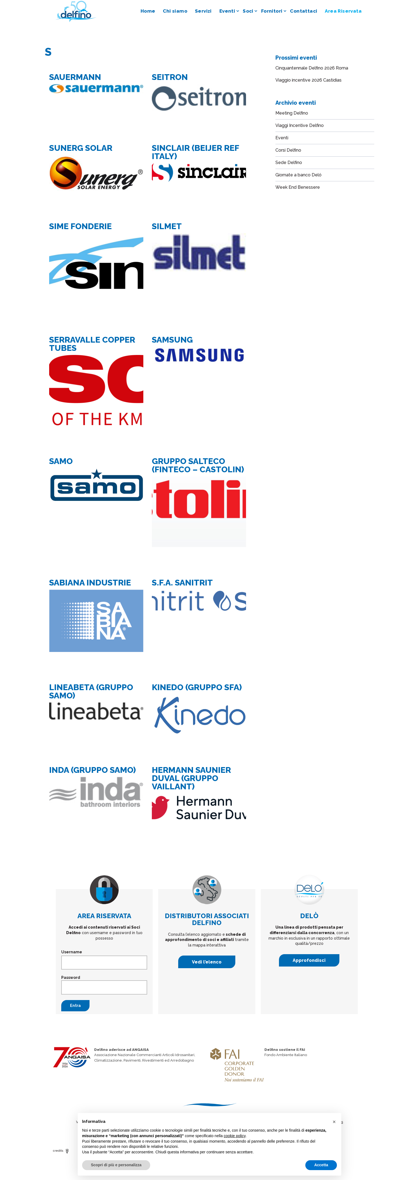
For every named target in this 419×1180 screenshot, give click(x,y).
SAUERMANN (75, 77)
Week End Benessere (297, 187)
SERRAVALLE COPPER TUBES (92, 344)
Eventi (281, 137)
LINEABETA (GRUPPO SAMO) (91, 691)
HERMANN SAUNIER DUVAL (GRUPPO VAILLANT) (191, 778)
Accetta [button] (321, 1165)
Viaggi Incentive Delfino (299, 125)
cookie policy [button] (234, 1136)
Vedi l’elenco (207, 962)
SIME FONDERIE (80, 226)
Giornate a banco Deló (298, 174)
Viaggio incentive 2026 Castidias (308, 80)
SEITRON (170, 77)
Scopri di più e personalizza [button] (116, 1165)
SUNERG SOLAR (80, 148)
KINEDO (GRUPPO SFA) (197, 687)
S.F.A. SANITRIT (182, 582)
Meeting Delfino (291, 113)
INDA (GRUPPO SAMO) (92, 770)
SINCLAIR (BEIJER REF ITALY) (195, 152)
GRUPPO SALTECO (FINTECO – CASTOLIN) (198, 465)
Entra (75, 1005)
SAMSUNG (172, 340)
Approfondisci (309, 960)
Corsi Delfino (288, 150)
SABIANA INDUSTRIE (90, 582)
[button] (334, 1121)
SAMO (61, 461)
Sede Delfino (288, 162)
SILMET (167, 226)
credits (61, 1151)
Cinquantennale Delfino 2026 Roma (311, 68)
